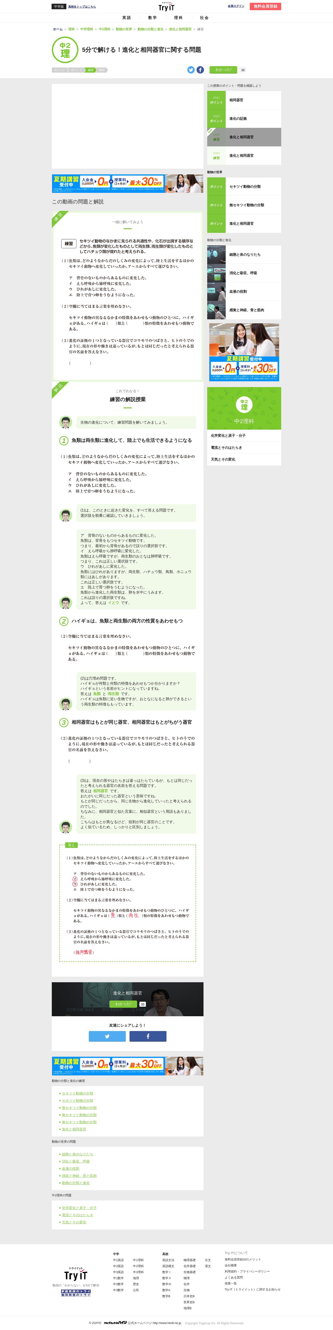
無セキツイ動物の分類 (79, 1108)
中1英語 (118, 1260)
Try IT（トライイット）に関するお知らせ (253, 1289)
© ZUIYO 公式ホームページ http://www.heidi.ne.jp (135, 1323)
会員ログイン (236, 6)
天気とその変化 (74, 1222)
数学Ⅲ (166, 1284)
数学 (152, 18)
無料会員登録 (265, 6)
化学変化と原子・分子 (79, 1208)
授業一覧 (231, 1283)
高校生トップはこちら (82, 6)
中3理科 (138, 1272)
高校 (165, 1254)
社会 (204, 18)
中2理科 (138, 1266)
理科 (178, 18)
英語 (127, 18)
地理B (188, 1308)
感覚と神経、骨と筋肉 (79, 1176)
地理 (136, 1278)
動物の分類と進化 (76, 1183)
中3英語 (118, 1272)
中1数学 (118, 1278)
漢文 (208, 1266)
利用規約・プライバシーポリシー (247, 1271)
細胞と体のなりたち (77, 1154)
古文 (208, 1260)
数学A (166, 1290)
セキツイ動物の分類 (77, 1093)
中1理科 (138, 1260)
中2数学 (118, 1284)
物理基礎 (190, 1260)
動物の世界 (214, 172)
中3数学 (118, 1290)
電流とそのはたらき (77, 1215)
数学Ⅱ (166, 1278)
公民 (136, 1290)
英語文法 (168, 1260)
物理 (187, 1278)
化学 (187, 1284)
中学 (116, 1254)
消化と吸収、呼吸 (76, 1161)
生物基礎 (190, 1272)
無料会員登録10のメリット (243, 1259)
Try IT (166, 6)
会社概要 (231, 1265)
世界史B (189, 1302)
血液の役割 (70, 1168)
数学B (166, 1296)
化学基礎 (190, 1266)
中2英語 (118, 1266)
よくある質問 (234, 1277)
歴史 (136, 1284)
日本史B (189, 1296)
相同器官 (236, 100)
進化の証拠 (238, 118)
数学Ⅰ (166, 1272)
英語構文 (168, 1266)
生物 (187, 1290)
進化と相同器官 (74, 1129)
